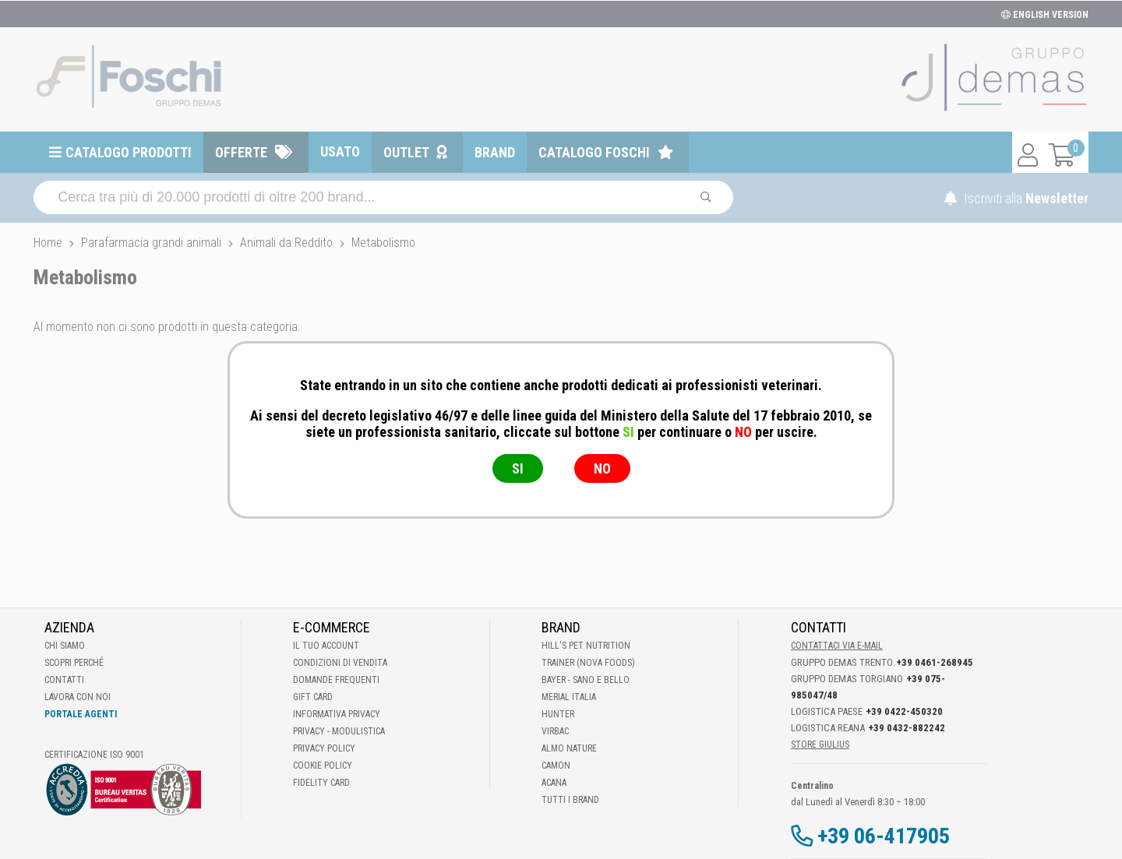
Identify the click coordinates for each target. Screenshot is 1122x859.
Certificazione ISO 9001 (94, 754)
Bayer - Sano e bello (586, 679)
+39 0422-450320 (904, 711)
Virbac (555, 731)
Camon (556, 765)
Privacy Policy (324, 748)
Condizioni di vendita (340, 662)
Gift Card (313, 697)
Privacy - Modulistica (339, 731)
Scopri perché (74, 662)
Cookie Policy (322, 765)
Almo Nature (569, 748)
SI (518, 468)
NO (602, 468)
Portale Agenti (80, 714)
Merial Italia (569, 697)
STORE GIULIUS (820, 744)
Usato (340, 151)
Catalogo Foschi (594, 152)
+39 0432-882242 (906, 728)
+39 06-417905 (883, 836)
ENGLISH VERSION (1044, 14)
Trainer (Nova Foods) (588, 662)
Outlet (406, 152)
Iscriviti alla (1016, 198)
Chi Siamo (64, 645)
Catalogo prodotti (128, 152)
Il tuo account (326, 645)
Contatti (64, 679)
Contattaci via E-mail (837, 645)
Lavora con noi (77, 697)
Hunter (558, 714)
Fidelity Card (321, 782)
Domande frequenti (336, 679)
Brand (495, 152)
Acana (554, 782)
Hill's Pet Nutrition (586, 645)
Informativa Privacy (336, 714)
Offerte (241, 152)
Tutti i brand (570, 799)
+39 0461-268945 (934, 662)
